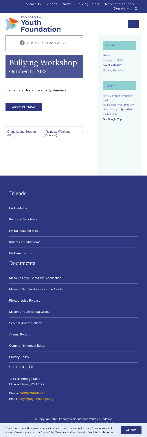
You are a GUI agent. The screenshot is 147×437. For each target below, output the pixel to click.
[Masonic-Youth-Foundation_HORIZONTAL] (32, 17)
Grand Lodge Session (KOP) (21, 133)
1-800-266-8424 (31, 393)
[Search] (136, 9)
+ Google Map (114, 119)
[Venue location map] (119, 141)
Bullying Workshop (113, 70)
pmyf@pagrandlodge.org (36, 398)
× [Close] (81, 37)
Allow (131, 430)
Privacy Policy (47, 432)
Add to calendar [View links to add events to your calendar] (24, 107)
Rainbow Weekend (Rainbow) (57, 133)
